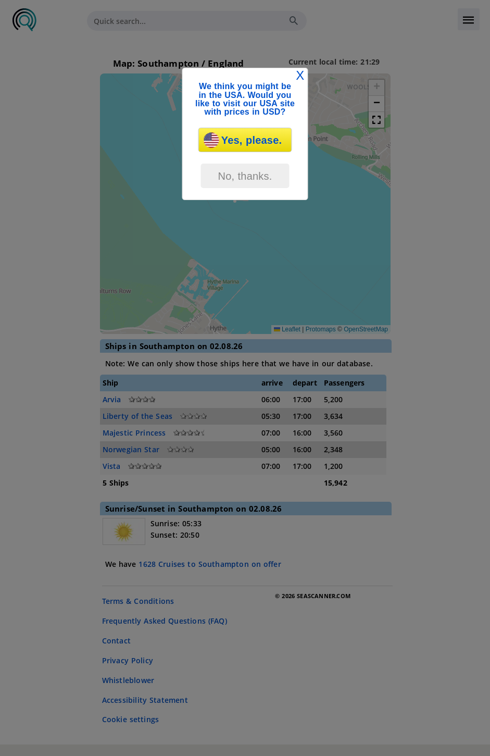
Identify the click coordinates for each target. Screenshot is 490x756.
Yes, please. (243, 140)
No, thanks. (245, 176)
